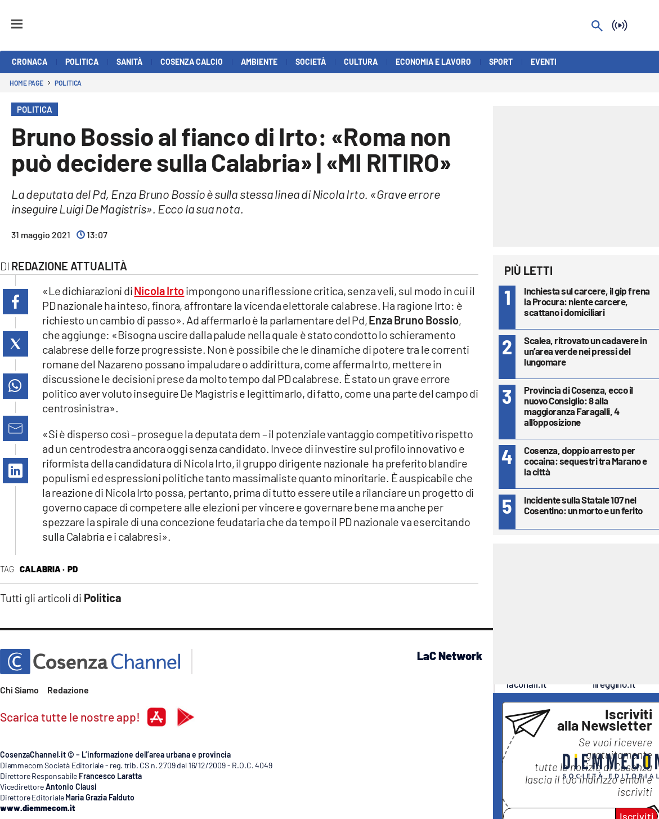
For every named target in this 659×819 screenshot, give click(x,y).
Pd (73, 569)
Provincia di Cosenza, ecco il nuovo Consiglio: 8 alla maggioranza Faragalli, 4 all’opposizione (578, 406)
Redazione (68, 689)
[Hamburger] (6, 18)
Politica (68, 83)
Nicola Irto (159, 290)
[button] (15, 301)
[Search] (597, 26)
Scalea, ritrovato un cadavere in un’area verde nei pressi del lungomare (585, 351)
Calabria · (42, 569)
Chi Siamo (19, 689)
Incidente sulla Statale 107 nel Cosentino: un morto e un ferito (583, 505)
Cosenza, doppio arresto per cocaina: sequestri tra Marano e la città (585, 460)
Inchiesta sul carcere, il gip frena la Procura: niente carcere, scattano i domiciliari (587, 301)
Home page (26, 83)
